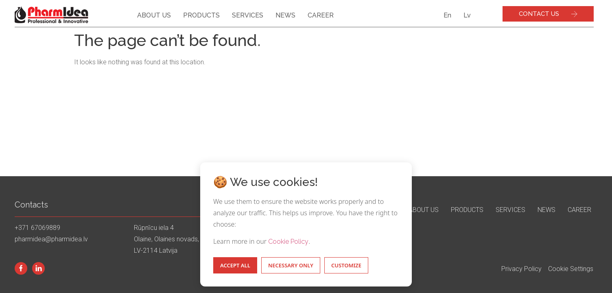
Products (201, 15)
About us (154, 15)
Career (321, 15)
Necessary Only (290, 265)
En (447, 15)
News (285, 15)
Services (247, 15)
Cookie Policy (288, 241)
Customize (346, 265)
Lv (467, 15)
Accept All (235, 265)
